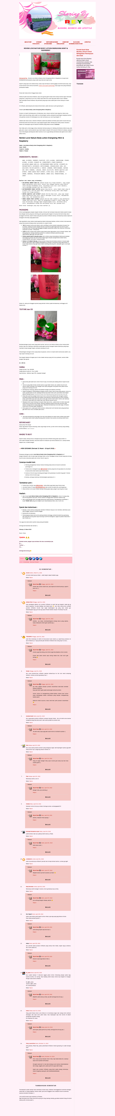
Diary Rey (66, 42)
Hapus (31, 577)
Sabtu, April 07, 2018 (46, 870)
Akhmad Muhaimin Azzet (32, 831)
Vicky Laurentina (30, 1043)
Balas (27, 577)
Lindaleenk (29, 859)
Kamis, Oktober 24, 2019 (47, 1056)
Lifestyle (87, 42)
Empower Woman (52, 42)
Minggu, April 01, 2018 (47, 584)
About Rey (28, 42)
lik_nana (28, 972)
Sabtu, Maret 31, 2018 (36, 573)
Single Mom (60, 44)
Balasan (30, 581)
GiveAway (27, 562)
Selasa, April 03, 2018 (34, 745)
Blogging (76, 42)
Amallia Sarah (29, 716)
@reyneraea (44, 469)
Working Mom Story (76, 44)
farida (27, 671)
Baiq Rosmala (29, 886)
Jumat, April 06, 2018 (38, 859)
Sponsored (48, 44)
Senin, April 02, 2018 (39, 716)
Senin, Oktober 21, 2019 (41, 1043)
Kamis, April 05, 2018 (46, 843)
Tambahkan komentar (45, 1085)
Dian (27, 776)
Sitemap (39, 42)
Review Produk (34, 562)
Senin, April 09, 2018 (37, 914)
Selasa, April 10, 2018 (35, 1010)
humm (28, 573)
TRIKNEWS (29, 636)
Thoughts (35, 44)
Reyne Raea (36, 584)
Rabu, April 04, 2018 (46, 758)
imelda (28, 804)
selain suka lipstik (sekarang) (46, 85)
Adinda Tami (29, 602)
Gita (27, 745)
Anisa (27, 1010)
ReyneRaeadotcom (40, 487)
